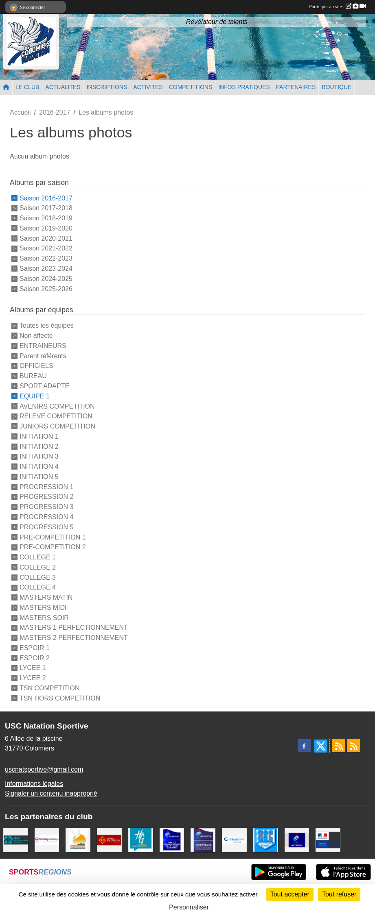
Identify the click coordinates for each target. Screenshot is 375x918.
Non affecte (36, 335)
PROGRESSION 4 (46, 516)
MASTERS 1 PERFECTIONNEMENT (74, 627)
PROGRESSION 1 (46, 486)
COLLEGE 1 (38, 557)
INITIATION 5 (39, 476)
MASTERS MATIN (46, 597)
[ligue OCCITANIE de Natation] (203, 839)
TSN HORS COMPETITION (60, 698)
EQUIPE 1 (35, 396)
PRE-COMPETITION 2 (53, 547)
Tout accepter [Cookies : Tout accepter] (289, 894)
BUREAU (33, 375)
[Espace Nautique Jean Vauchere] (234, 839)
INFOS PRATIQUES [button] (244, 87)
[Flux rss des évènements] (353, 745)
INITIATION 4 (39, 466)
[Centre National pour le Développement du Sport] (328, 839)
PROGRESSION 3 (46, 506)
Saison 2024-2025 (46, 278)
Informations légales (34, 783)
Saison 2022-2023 (46, 258)
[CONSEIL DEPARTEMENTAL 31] (140, 839)
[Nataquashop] (47, 839)
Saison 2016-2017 (46, 197)
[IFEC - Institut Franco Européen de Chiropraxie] (15, 839)
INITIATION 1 (39, 436)
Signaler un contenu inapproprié (51, 793)
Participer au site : (337, 6)
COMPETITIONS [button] (191, 87)
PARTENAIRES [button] (296, 87)
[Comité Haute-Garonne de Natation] (172, 839)
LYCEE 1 (33, 667)
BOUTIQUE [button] (336, 87)
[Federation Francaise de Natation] (297, 839)
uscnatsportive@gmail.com (44, 769)
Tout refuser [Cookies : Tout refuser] (339, 894)
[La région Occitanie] (109, 839)
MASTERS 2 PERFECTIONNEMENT (74, 637)
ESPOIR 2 (35, 657)
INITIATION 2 (39, 446)
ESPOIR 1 (35, 647)
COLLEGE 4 (38, 587)
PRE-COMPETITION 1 (53, 536)
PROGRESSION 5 (46, 527)
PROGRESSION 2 (46, 496)
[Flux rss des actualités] (338, 745)
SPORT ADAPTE (44, 386)
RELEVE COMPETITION (56, 416)
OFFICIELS (36, 365)
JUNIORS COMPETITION (57, 426)
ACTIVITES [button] (147, 87)
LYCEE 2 (33, 677)
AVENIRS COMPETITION (57, 405)
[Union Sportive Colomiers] (265, 839)
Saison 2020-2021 (46, 238)
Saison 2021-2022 (46, 248)
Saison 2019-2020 (46, 228)
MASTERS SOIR (44, 617)
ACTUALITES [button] (62, 87)
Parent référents (43, 355)
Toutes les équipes (47, 325)
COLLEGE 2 (38, 567)
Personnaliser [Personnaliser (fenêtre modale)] (189, 907)
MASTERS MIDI (43, 607)
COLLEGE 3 (38, 577)
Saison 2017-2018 (46, 207)
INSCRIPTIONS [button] (107, 87)
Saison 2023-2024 (46, 268)
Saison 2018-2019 (46, 218)
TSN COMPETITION (50, 688)
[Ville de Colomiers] (78, 839)
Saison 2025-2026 (46, 288)
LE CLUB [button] (27, 87)
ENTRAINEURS (43, 345)
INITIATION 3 (39, 456)
